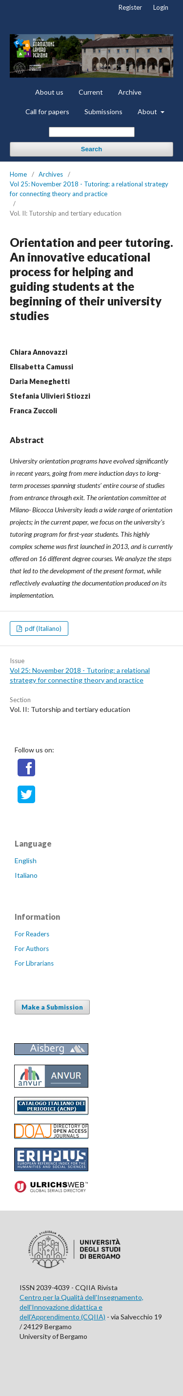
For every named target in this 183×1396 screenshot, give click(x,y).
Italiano (26, 875)
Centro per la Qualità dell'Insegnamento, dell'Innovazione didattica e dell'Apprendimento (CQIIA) (81, 1307)
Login (160, 7)
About (148, 111)
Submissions (103, 111)
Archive (130, 92)
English (26, 860)
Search (91, 149)
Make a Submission (52, 1007)
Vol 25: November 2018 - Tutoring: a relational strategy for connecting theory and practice (89, 189)
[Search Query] (92, 132)
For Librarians (34, 963)
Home (18, 174)
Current (91, 92)
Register (130, 7)
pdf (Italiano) (42, 628)
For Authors (32, 948)
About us (49, 92)
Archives (51, 174)
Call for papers (47, 111)
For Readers (32, 934)
